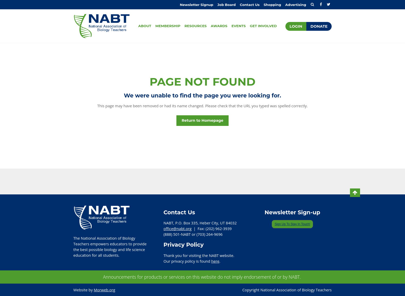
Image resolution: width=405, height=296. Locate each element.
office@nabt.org (177, 228)
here (215, 261)
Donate (319, 26)
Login (296, 26)
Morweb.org (104, 289)
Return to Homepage (202, 120)
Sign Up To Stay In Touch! (292, 224)
